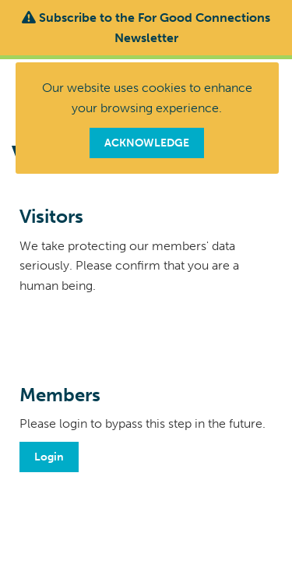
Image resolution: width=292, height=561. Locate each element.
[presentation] (137, 334)
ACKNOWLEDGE (146, 143)
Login (49, 457)
